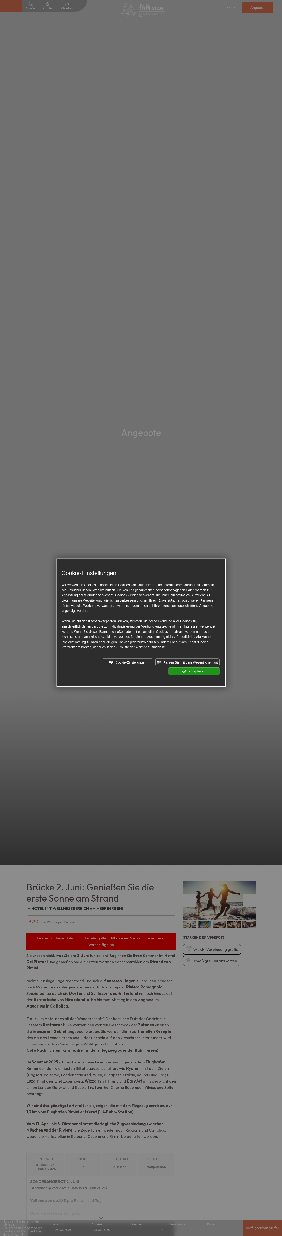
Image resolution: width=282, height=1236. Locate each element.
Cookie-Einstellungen (127, 662)
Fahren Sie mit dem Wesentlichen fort (187, 662)
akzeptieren (193, 671)
